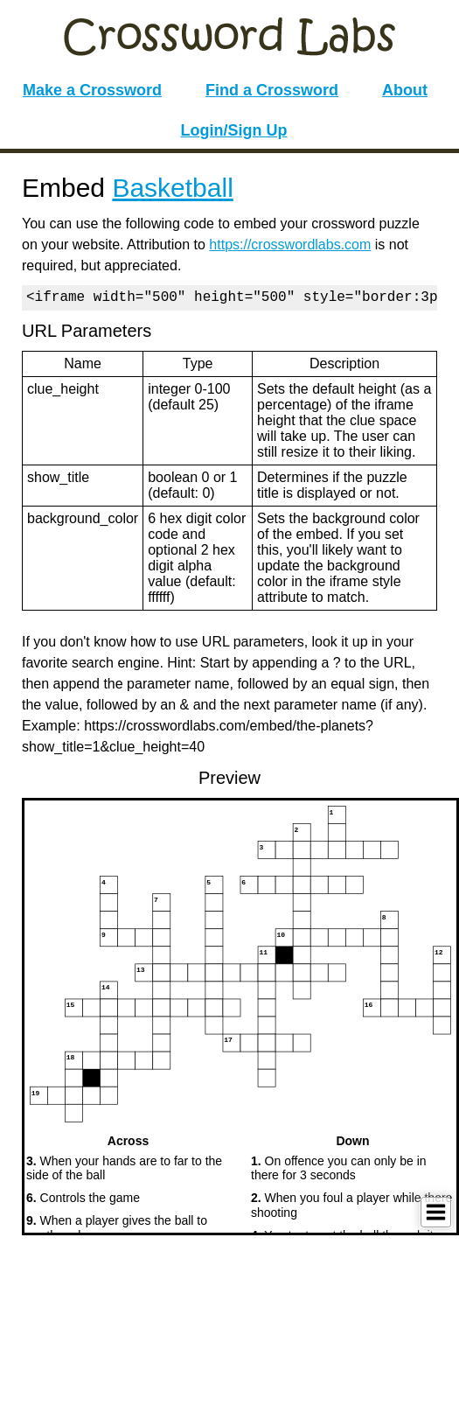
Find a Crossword (271, 90)
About (405, 90)
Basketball (172, 187)
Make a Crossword (92, 90)
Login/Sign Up (234, 130)
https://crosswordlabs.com (290, 244)
